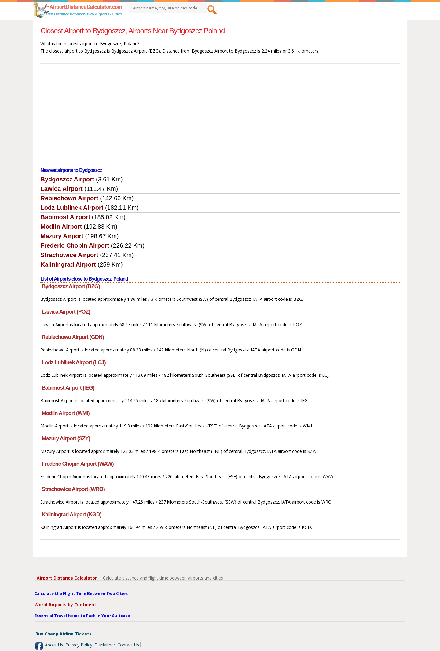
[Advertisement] (220, 115)
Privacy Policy (78, 645)
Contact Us (128, 645)
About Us (54, 645)
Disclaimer (104, 645)
